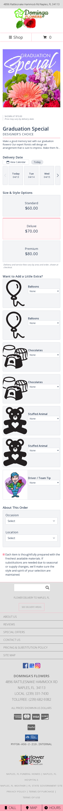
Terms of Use (31, 797)
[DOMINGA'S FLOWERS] (31, 28)
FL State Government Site (45, 785)
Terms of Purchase (41, 791)
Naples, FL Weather (13, 785)
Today (37, 162)
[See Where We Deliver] (31, 606)
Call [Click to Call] (10, 807)
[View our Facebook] (25, 667)
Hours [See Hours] (52, 807)
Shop (16, 37)
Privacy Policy (16, 791)
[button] (31, 738)
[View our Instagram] (37, 667)
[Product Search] (32, 587)
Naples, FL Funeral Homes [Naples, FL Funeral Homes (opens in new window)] (23, 773)
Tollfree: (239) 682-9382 (31, 699)
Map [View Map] (31, 807)
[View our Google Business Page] (31, 667)
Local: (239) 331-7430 (32, 693)
